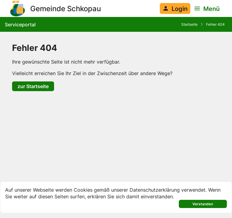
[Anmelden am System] (175, 8)
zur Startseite (33, 86)
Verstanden (202, 203)
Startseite (189, 24)
